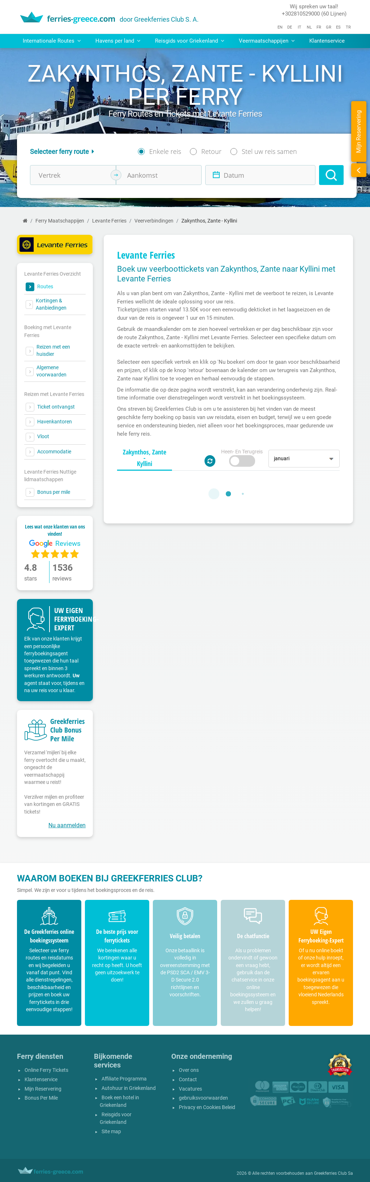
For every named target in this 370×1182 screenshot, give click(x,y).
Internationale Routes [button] (52, 41)
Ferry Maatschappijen (59, 221)
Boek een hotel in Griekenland (119, 1102)
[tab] (144, 458)
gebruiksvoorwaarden (203, 1098)
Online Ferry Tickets (46, 1070)
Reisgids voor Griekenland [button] (189, 41)
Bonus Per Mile (41, 1098)
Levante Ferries (109, 221)
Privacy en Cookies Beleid (207, 1107)
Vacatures (190, 1089)
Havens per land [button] (118, 41)
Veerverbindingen (153, 221)
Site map (111, 1132)
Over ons (189, 1070)
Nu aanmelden (67, 825)
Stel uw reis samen (269, 151)
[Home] (25, 221)
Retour (211, 151)
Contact (188, 1080)
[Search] (331, 175)
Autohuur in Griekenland (129, 1088)
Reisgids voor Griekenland (116, 1119)
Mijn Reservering (43, 1089)
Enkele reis (165, 151)
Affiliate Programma (124, 1079)
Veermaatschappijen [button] (267, 41)
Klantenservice (327, 41)
